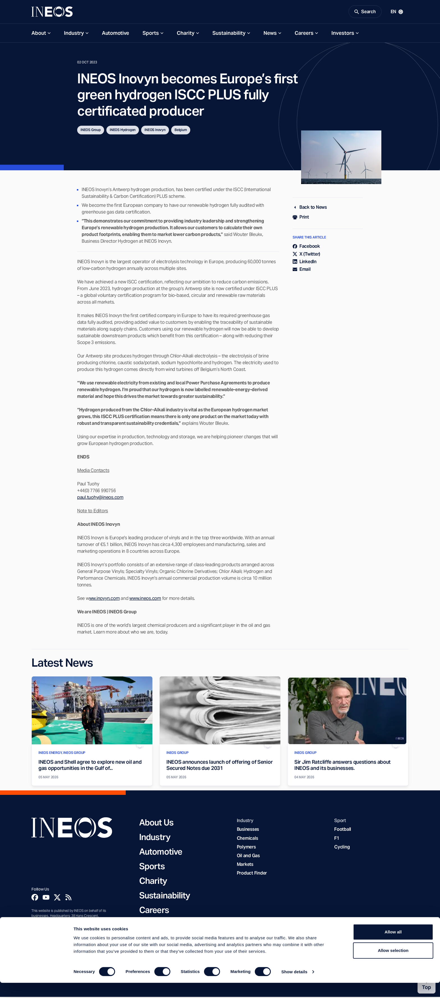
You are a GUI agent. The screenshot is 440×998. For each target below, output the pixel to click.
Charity (185, 34)
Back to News (310, 208)
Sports (151, 34)
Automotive (115, 34)
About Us (156, 824)
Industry (74, 34)
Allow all (393, 947)
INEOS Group (91, 131)
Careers (304, 34)
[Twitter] (57, 898)
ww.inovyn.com (104, 599)
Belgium (181, 131)
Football (342, 830)
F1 (336, 839)
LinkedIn (305, 262)
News (270, 34)
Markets (245, 865)
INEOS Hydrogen (123, 131)
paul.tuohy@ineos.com (100, 498)
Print (301, 218)
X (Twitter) (306, 255)
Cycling (342, 848)
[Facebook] (34, 898)
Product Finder (252, 874)
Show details (294, 987)
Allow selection (393, 965)
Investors (342, 34)
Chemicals (247, 839)
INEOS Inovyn (155, 131)
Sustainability (229, 34)
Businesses (248, 830)
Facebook (306, 247)
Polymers (246, 848)
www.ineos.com (145, 599)
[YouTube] (46, 898)
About (38, 34)
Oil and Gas (248, 856)
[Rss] (68, 898)
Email (302, 270)
